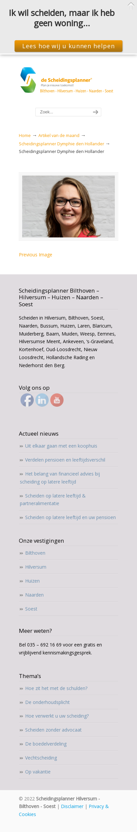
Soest (31, 609)
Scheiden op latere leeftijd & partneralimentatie (53, 499)
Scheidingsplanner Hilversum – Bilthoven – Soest (68, 81)
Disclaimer (72, 806)
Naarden (34, 595)
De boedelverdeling (46, 744)
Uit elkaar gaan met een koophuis (61, 446)
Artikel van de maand (58, 135)
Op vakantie (38, 771)
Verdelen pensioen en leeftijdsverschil (65, 460)
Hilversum (35, 567)
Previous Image (35, 254)
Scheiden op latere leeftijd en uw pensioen (70, 517)
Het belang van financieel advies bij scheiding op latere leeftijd (60, 478)
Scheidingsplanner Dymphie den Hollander (61, 144)
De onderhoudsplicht (47, 702)
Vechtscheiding (41, 758)
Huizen (32, 581)
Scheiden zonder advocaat (53, 730)
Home (25, 135)
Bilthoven (35, 553)
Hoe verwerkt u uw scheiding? (57, 716)
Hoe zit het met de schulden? (56, 688)
